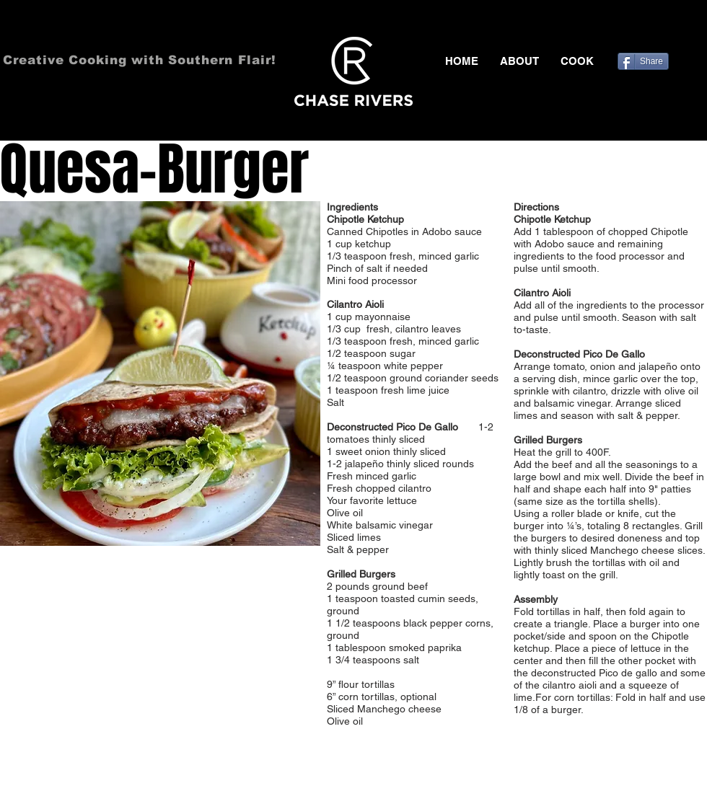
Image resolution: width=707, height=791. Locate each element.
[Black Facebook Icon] (636, 29)
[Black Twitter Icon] (656, 29)
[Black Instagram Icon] (698, 29)
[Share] (643, 61)
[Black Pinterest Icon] (677, 29)
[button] (577, 61)
